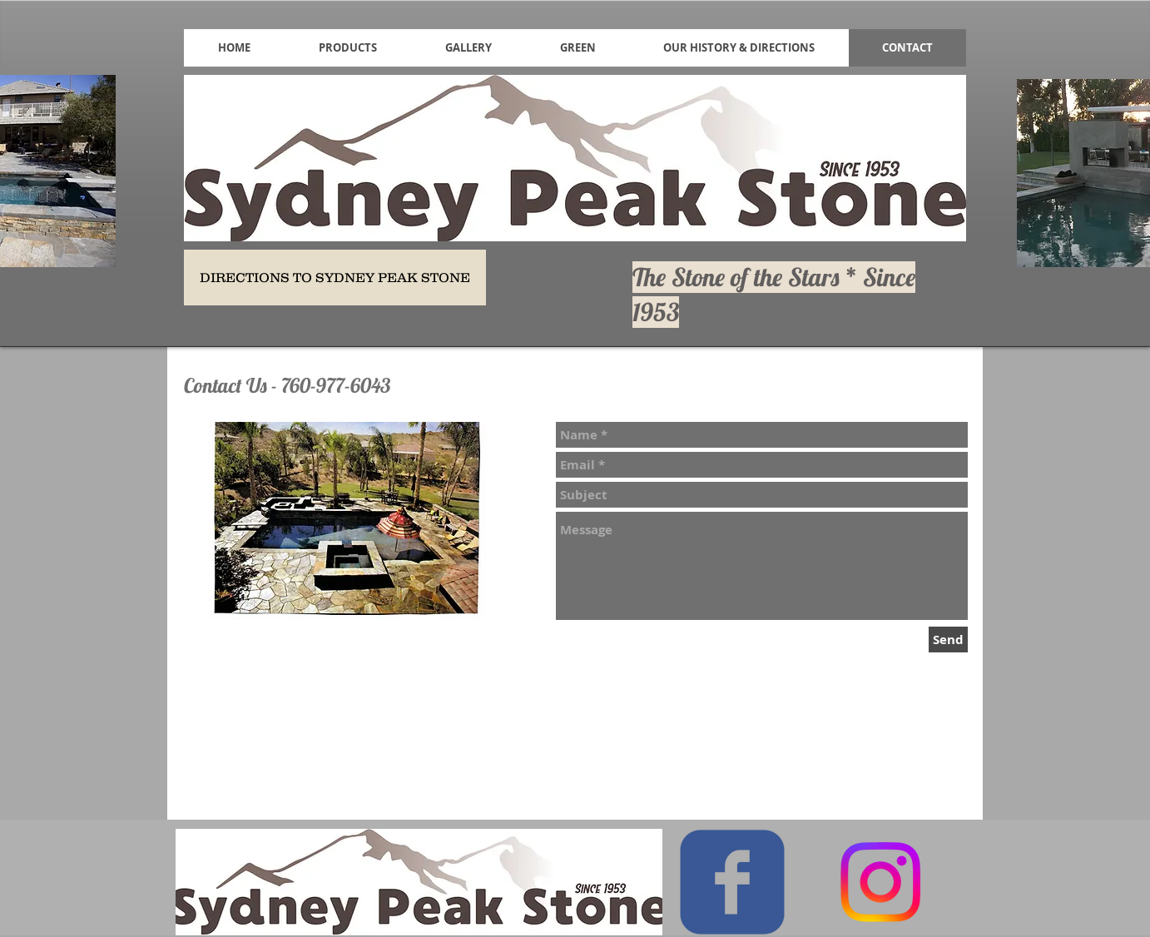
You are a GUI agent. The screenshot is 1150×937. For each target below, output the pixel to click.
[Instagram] (880, 882)
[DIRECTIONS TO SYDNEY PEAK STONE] (335, 277)
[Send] (948, 639)
